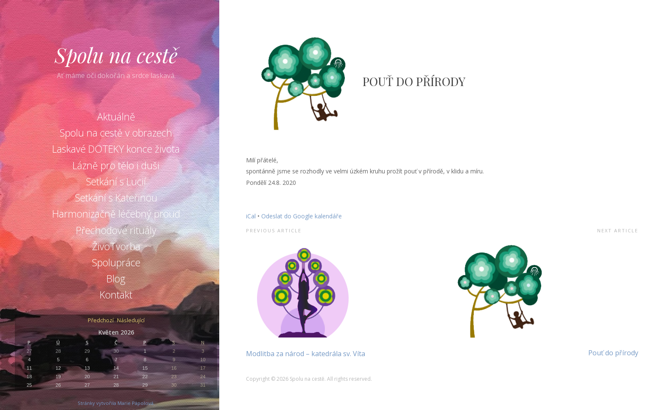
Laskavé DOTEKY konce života (116, 149)
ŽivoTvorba (116, 246)
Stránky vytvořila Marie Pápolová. (116, 403)
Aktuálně (116, 116)
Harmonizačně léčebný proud (116, 213)
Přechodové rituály (116, 230)
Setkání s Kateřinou (116, 197)
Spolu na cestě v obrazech (116, 132)
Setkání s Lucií (116, 181)
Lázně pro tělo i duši (116, 165)
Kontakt (116, 294)
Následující (131, 321)
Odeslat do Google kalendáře (301, 216)
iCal (251, 216)
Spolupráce (116, 262)
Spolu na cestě (116, 54)
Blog (116, 278)
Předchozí (101, 321)
